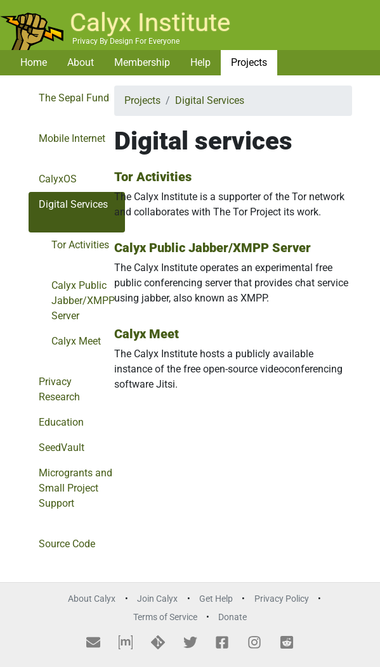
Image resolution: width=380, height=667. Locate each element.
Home (33, 62)
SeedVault (61, 447)
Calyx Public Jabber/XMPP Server (83, 300)
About (80, 62)
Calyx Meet (76, 341)
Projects (249, 62)
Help (200, 62)
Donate (232, 617)
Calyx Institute (150, 22)
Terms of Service (165, 617)
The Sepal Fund (74, 98)
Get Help (216, 599)
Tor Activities (80, 245)
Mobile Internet (72, 138)
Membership (142, 62)
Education (61, 422)
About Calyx (91, 599)
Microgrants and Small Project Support (75, 488)
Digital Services (73, 204)
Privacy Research (59, 389)
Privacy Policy (281, 599)
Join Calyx (157, 599)
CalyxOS (58, 179)
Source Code (67, 544)
